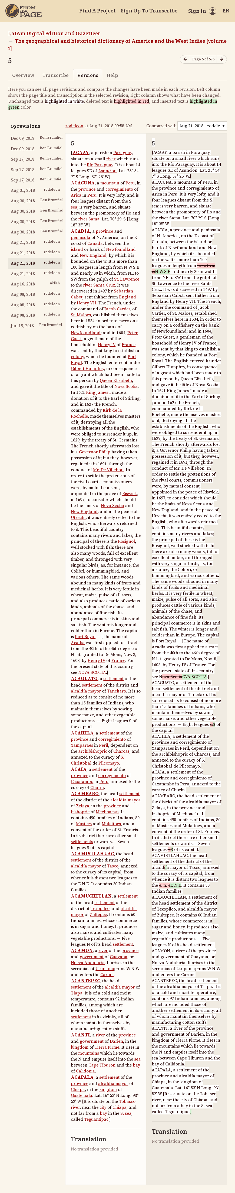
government (92, 957)
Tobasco (127, 1101)
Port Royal (85, 636)
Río (90, 165)
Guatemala (81, 1095)
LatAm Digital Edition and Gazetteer (54, 33)
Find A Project (97, 10)
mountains (88, 1053)
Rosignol (126, 541)
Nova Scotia (126, 386)
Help (112, 75)
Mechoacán (107, 812)
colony (77, 356)
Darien (116, 1041)
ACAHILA (82, 733)
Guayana (118, 957)
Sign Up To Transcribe (149, 10)
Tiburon (107, 1065)
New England (93, 255)
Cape (93, 1065)
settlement (113, 678)
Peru (130, 183)
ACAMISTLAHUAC (92, 854)
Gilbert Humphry (87, 368)
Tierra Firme (107, 1047)
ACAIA (79, 769)
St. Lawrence (126, 279)
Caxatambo (82, 781)
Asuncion (107, 171)
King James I (98, 392)
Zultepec (98, 914)
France (128, 344)
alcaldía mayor (86, 691)
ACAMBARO (85, 794)
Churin (97, 787)
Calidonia (85, 1071)
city (103, 1107)
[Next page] (222, 59)
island (77, 249)
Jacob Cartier (117, 309)
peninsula (80, 237)
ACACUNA (83, 183)
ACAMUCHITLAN (91, 896)
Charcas (121, 751)
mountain (109, 183)
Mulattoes (111, 824)
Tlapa (76, 993)
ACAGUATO (84, 679)
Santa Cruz (104, 285)
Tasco (112, 866)
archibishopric (92, 751)
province (86, 189)
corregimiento (119, 189)
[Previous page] (185, 59)
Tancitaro (116, 691)
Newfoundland (121, 249)
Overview (23, 75)
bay (136, 1065)
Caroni (107, 974)
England (127, 297)
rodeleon (74, 126)
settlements (82, 841)
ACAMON (82, 951)
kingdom (79, 1047)
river (110, 159)
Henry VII (86, 303)
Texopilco (100, 908)
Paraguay (122, 152)
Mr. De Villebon (108, 470)
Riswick (129, 493)
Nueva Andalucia (88, 963)
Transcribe (55, 75)
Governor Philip (94, 452)
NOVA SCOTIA (92, 672)
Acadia (78, 642)
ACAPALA (82, 1077)
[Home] (23, 11)
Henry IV (106, 344)
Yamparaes (82, 745)
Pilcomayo (108, 763)
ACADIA (80, 231)
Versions (87, 75)
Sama (94, 219)
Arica (76, 195)
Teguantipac (96, 1119)
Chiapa (78, 1089)
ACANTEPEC (85, 981)
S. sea (125, 1113)
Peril (103, 745)
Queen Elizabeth (116, 380)
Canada (95, 243)
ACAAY (80, 153)
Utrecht (78, 517)
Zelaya (82, 806)
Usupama (104, 968)
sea (74, 207)
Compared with (161, 126)
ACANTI (80, 1035)
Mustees (84, 824)
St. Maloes (81, 315)
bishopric (80, 812)
